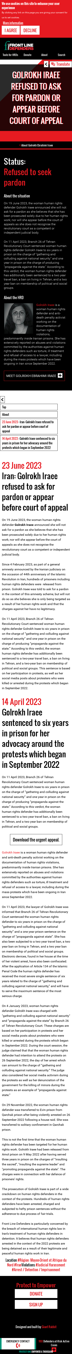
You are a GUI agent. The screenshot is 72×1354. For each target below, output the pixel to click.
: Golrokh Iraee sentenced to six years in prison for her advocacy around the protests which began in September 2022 (28, 443)
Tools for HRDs (10, 55)
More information (13, 22)
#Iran (18, 1264)
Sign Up (36, 1304)
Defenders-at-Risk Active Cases (54, 1343)
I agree (11, 30)
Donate (27, 55)
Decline (30, 30)
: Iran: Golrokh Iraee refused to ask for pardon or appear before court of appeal (28, 426)
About (5, 414)
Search (61, 55)
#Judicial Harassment (50, 1264)
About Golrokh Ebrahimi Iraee (37, 145)
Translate (63, 64)
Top (4, 407)
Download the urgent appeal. (36, 840)
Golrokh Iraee (45, 305)
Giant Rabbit (49, 1326)
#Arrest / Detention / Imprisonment (36, 1269)
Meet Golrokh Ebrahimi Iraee (31, 376)
